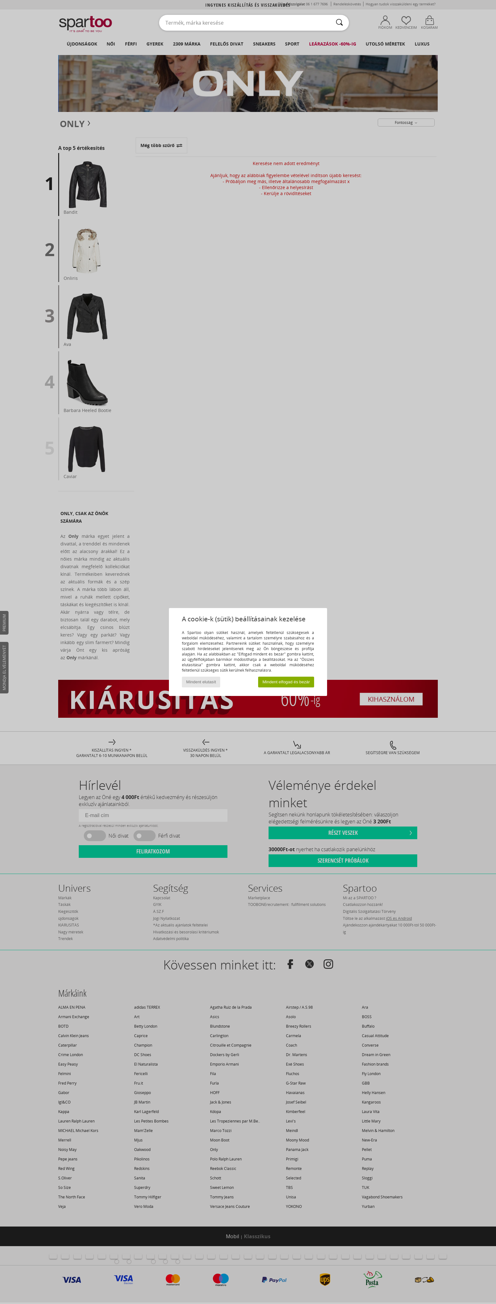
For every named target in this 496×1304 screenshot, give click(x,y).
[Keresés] (339, 23)
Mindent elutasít (201, 682)
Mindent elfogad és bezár (286, 682)
